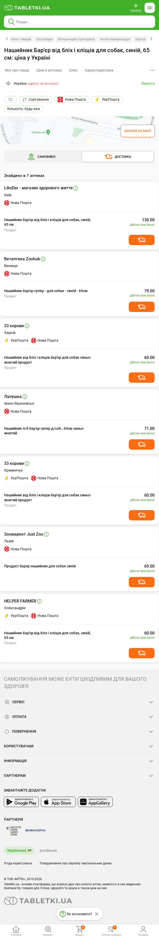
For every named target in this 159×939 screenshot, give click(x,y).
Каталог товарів (18, 39)
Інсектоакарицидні (115, 39)
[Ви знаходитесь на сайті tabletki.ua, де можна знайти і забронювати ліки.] (27, 8)
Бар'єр (140, 39)
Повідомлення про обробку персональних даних (76, 863)
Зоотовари (44, 39)
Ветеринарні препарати (76, 39)
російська (48, 850)
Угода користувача (18, 863)
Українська (16, 850)
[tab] (49, 70)
